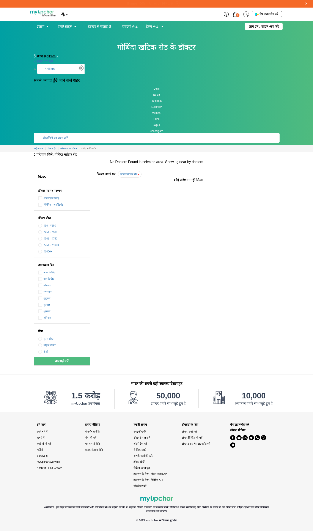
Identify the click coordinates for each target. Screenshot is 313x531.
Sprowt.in (42, 455)
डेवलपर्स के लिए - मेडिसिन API (148, 480)
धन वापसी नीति (92, 443)
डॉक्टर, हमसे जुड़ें (189, 431)
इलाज (40, 26)
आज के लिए (46, 272)
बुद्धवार (44, 298)
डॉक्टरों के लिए (190, 424)
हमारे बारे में (42, 431)
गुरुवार (44, 305)
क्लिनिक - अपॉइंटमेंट (50, 205)
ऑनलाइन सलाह (48, 198)
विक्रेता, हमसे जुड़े (142, 467)
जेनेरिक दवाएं (140, 449)
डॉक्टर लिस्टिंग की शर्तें (192, 437)
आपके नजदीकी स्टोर (143, 455)
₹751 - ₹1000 (48, 245)
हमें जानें (41, 424)
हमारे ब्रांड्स (65, 26)
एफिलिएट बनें (140, 486)
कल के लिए (46, 279)
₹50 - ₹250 (47, 226)
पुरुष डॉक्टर (46, 339)
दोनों (43, 352)
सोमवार (44, 285)
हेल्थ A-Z (152, 26)
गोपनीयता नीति (92, 431)
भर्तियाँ (40, 449)
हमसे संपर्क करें (44, 443)
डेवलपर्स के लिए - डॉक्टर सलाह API (150, 474)
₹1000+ (45, 252)
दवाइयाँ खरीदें (140, 431)
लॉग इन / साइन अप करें (264, 26)
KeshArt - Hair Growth (49, 467)
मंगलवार (45, 292)
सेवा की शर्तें (90, 437)
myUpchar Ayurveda (48, 461)
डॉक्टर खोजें (139, 461)
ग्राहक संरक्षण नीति (94, 449)
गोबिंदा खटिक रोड (129, 174)
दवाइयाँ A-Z (130, 26)
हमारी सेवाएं (140, 424)
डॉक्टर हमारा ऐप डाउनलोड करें (196, 443)
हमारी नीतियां (92, 424)
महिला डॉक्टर (47, 345)
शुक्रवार (44, 311)
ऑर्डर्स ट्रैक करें (140, 443)
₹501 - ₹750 (48, 239)
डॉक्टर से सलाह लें (99, 26)
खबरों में (40, 437)
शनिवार (44, 318)
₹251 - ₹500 (48, 232)
